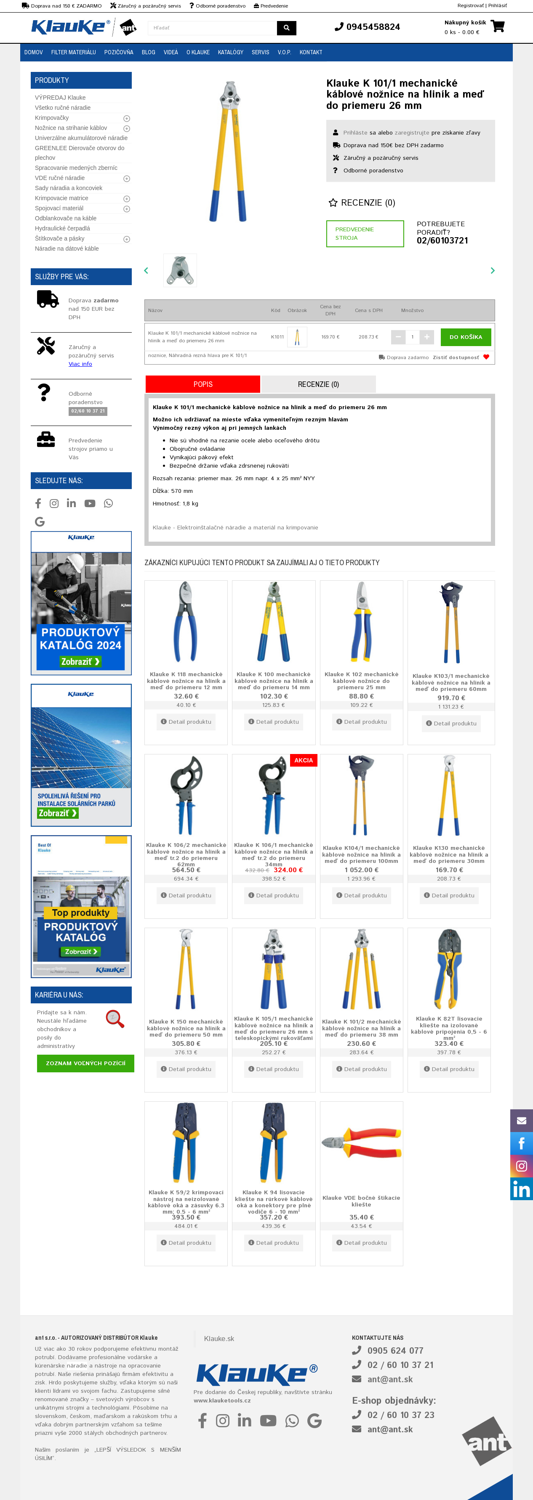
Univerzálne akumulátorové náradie (81, 138)
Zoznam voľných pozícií (85, 1063)
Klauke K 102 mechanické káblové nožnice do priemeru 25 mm (362, 681)
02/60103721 (442, 241)
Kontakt (311, 52)
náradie (77, 1366)
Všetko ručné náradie (63, 107)
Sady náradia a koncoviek (68, 188)
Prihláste (356, 133)
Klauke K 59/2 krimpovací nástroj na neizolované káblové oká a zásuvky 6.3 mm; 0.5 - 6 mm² (186, 1203)
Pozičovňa (118, 52)
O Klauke (198, 52)
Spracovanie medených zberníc (76, 167)
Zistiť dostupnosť (456, 357)
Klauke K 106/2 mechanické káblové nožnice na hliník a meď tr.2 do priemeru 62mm (186, 855)
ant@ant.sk (390, 1380)
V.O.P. (284, 52)
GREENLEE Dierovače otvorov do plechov (79, 153)
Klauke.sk (219, 1338)
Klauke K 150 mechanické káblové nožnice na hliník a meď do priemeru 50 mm (186, 1028)
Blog (148, 52)
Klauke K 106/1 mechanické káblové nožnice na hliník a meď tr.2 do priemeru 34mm (273, 855)
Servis (260, 52)
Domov (33, 52)
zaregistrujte (412, 133)
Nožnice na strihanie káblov (71, 127)
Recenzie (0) (361, 203)
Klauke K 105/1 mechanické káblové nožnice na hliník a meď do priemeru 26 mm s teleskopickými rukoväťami (273, 1029)
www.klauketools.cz (222, 1401)
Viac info (80, 364)
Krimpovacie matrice (61, 198)
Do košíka (466, 337)
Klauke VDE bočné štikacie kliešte (361, 1201)
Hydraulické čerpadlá (62, 228)
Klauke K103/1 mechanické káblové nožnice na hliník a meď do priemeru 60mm (451, 682)
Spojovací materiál (59, 208)
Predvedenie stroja (355, 233)
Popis (203, 384)
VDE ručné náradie (60, 178)
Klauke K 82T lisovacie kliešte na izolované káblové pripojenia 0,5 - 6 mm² (449, 1029)
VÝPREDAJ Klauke (60, 97)
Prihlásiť (497, 5)
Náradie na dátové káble (67, 248)
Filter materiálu (73, 52)
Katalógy (230, 52)
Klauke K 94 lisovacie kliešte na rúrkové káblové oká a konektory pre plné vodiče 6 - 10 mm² (274, 1203)
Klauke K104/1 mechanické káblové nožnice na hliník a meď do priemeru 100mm (361, 854)
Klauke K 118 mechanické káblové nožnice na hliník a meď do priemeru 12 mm (186, 681)
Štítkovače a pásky (60, 238)
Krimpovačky (52, 117)
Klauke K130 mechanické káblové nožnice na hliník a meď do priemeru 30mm (449, 854)
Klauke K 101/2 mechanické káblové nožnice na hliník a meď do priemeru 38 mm (361, 1028)
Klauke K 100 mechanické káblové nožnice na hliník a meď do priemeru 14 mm (274, 681)
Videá (171, 52)
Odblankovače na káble (65, 218)
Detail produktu (186, 722)
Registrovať (471, 5)
